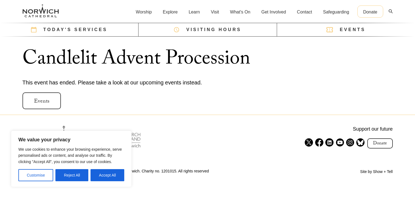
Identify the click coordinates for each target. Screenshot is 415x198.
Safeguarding (336, 12)
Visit (215, 12)
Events (41, 101)
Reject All (72, 175)
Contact (304, 12)
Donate (370, 12)
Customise (36, 175)
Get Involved (273, 12)
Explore (170, 12)
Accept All (107, 175)
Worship (144, 12)
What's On (240, 12)
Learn (194, 12)
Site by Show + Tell (376, 171)
